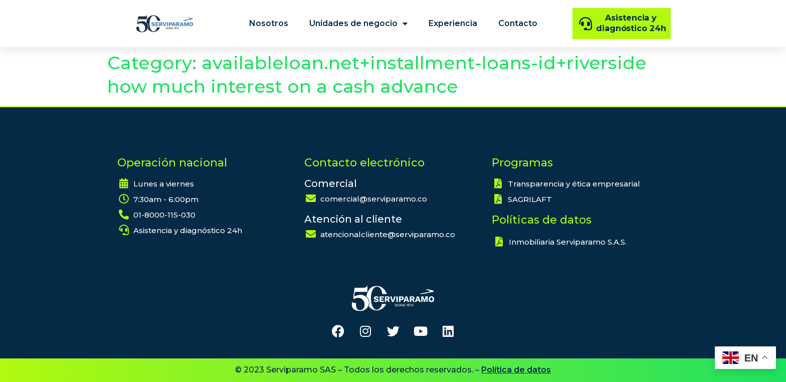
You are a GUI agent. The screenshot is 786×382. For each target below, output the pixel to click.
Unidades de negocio (358, 24)
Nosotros (268, 23)
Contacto (517, 23)
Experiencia (453, 23)
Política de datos (516, 369)
